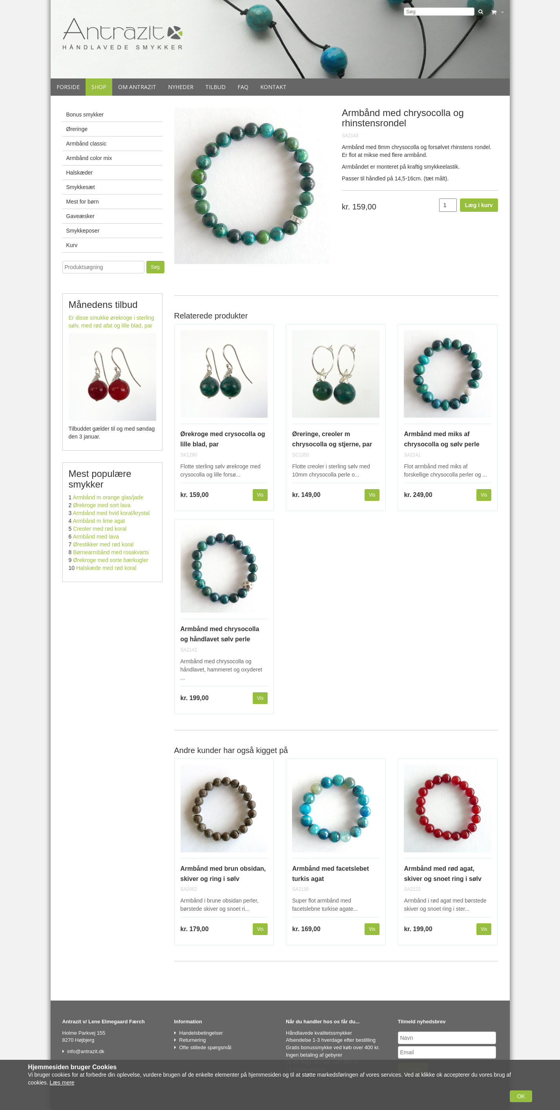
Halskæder (79, 172)
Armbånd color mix (89, 158)
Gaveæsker (80, 216)
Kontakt (273, 87)
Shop (98, 87)
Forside (68, 87)
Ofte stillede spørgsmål (205, 1047)
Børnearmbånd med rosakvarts (111, 552)
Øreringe (77, 129)
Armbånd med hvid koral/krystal (111, 513)
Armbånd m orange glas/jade (108, 497)
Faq (242, 87)
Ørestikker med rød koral (103, 544)
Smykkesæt (80, 187)
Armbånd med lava (96, 536)
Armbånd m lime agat (99, 521)
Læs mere (62, 1082)
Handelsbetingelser (201, 1033)
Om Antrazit (137, 87)
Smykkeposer (83, 230)
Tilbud (215, 87)
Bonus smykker (85, 114)
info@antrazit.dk (85, 1051)
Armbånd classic (86, 143)
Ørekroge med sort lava (101, 505)
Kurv (72, 245)
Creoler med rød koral (99, 529)
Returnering (192, 1040)
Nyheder (180, 87)
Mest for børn (82, 201)
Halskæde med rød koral (106, 568)
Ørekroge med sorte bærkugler (110, 560)
